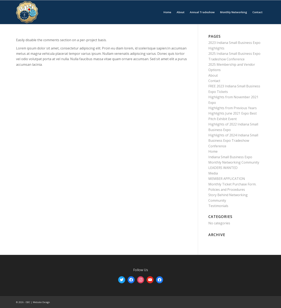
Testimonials (218, 206)
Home (213, 151)
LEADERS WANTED (223, 167)
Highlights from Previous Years (232, 108)
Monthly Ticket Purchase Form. (232, 184)
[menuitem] (167, 12)
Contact (214, 80)
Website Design (41, 302)
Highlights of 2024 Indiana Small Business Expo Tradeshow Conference (233, 140)
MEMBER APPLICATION (226, 178)
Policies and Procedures (226, 189)
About (213, 75)
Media (213, 173)
